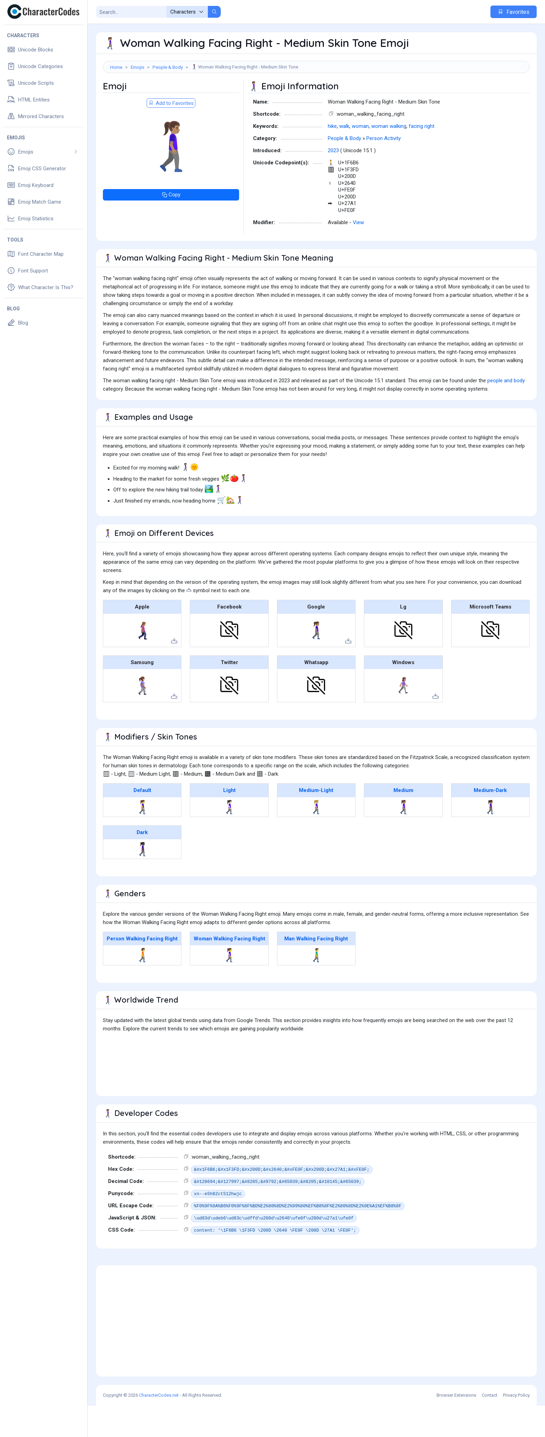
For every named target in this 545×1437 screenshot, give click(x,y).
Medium (403, 821)
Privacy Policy (516, 1426)
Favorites (513, 12)
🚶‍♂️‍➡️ (316, 986)
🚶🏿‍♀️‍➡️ (142, 880)
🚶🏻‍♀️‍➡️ (229, 838)
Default (142, 821)
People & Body (168, 67)
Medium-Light (316, 821)
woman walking (388, 157)
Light (229, 821)
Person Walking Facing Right (142, 970)
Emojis (137, 67)
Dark (142, 863)
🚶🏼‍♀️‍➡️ (316, 838)
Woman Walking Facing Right (229, 970)
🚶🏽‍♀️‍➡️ (403, 838)
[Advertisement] (316, 95)
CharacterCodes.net (159, 1426)
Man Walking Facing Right (316, 970)
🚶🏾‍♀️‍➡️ (490, 838)
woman (360, 157)
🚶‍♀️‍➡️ (142, 838)
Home (116, 67)
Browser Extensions (456, 1426)
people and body (506, 412)
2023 (333, 182)
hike (332, 157)
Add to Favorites (171, 134)
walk (344, 157)
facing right (421, 157)
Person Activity (383, 169)
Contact (489, 1426)
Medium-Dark (490, 821)
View (358, 254)
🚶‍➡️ (142, 986)
